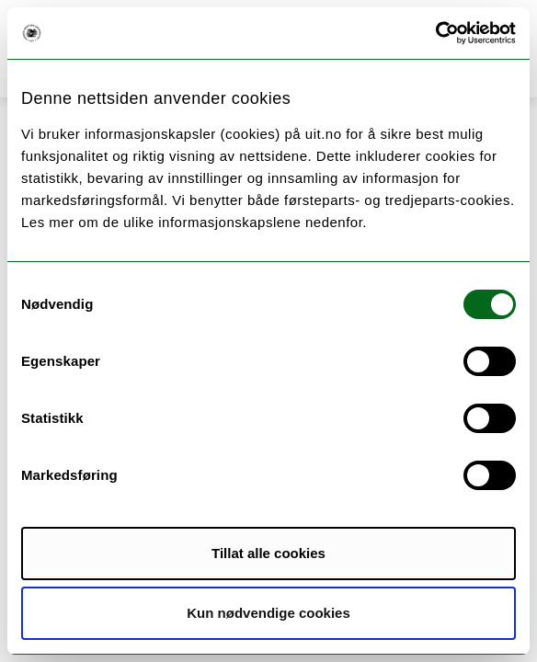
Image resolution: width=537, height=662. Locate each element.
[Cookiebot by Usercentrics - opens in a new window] (435, 33)
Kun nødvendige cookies (268, 613)
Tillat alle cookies (268, 553)
